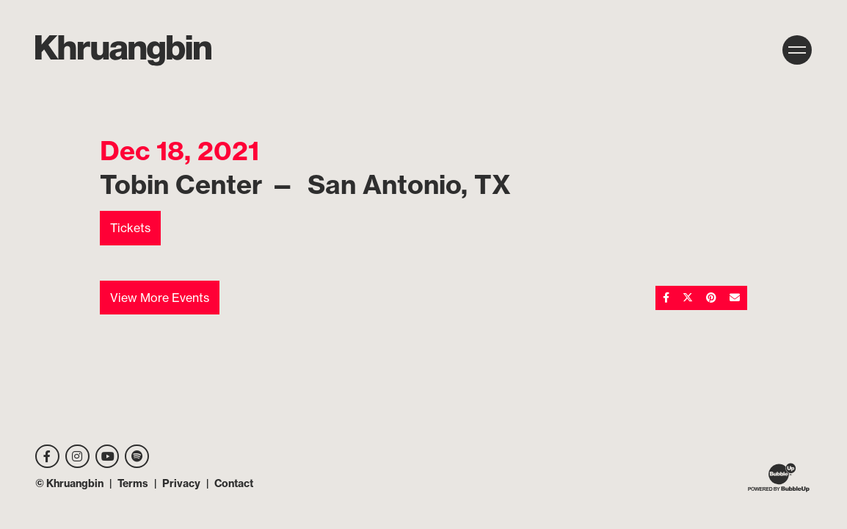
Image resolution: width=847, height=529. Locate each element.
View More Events (159, 297)
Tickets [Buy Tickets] (130, 227)
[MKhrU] (123, 50)
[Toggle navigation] (797, 50)
